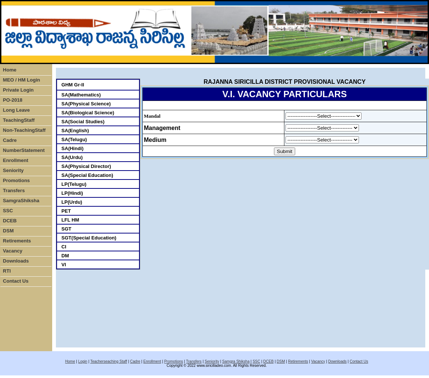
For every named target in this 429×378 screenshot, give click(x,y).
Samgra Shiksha (235, 361)
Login (82, 361)
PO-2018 (12, 100)
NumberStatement (24, 150)
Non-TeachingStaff (24, 130)
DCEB (10, 220)
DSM (8, 231)
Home (9, 70)
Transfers (14, 190)
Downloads (16, 261)
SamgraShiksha (21, 200)
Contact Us (16, 281)
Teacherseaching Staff (108, 361)
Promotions (16, 180)
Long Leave (16, 110)
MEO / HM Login (21, 80)
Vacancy (12, 251)
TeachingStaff (19, 120)
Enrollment (15, 160)
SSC (8, 210)
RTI (7, 271)
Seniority (13, 170)
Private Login (18, 90)
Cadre (10, 140)
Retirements (17, 241)
